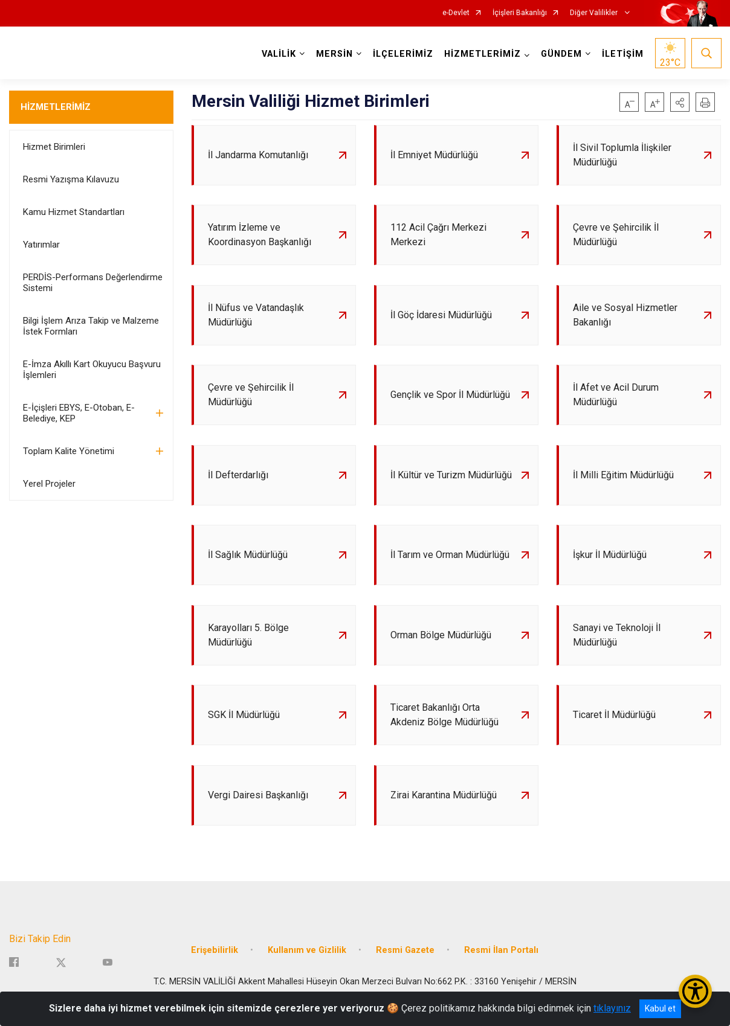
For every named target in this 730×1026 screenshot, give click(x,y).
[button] (680, 102)
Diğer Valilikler (594, 13)
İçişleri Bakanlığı (520, 13)
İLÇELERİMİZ (402, 54)
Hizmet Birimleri (54, 146)
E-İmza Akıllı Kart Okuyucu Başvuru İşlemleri (92, 369)
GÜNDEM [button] (560, 54)
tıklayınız (612, 1008)
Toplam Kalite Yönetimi (68, 451)
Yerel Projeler (49, 483)
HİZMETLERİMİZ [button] (482, 54)
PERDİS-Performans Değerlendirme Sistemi (93, 282)
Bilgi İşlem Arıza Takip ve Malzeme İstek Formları (91, 326)
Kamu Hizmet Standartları (73, 212)
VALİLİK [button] (278, 54)
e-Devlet (456, 13)
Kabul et (660, 1008)
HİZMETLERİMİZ (56, 106)
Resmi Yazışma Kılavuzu (71, 179)
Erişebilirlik (214, 963)
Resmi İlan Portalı (501, 963)
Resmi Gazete (405, 963)
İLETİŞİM (622, 54)
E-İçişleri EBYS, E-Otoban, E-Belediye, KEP (79, 413)
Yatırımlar (41, 244)
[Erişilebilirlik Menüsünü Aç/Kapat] (695, 991)
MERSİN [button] (333, 54)
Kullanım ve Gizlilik (307, 963)
